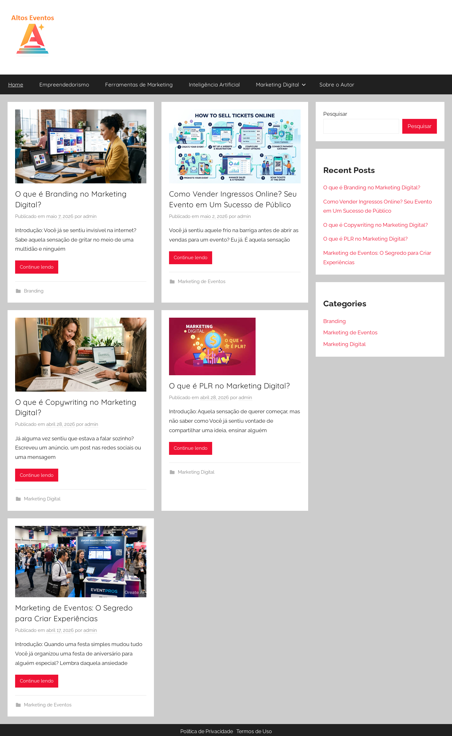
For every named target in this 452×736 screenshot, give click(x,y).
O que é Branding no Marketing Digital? (371, 187)
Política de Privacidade (206, 731)
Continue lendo (37, 267)
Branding (33, 291)
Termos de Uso (254, 731)
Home (15, 84)
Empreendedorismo (64, 84)
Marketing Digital (281, 84)
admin (90, 216)
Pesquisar (335, 114)
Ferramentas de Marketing (139, 84)
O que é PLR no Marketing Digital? (229, 385)
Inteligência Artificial (214, 84)
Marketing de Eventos (201, 281)
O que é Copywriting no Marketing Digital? (375, 225)
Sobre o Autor (336, 84)
